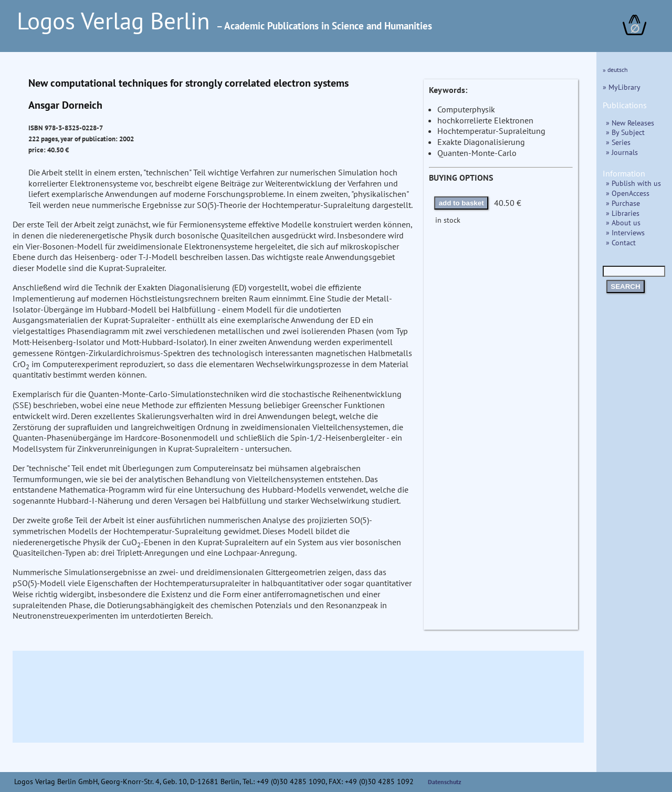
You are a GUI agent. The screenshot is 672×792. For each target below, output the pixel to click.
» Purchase (623, 203)
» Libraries (622, 213)
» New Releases (630, 123)
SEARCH (625, 286)
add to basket (461, 203)
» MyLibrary (621, 87)
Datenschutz (444, 782)
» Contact (621, 242)
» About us (623, 222)
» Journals (622, 152)
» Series (618, 142)
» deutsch (615, 70)
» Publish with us (633, 183)
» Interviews (625, 232)
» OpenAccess (627, 193)
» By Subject (625, 132)
